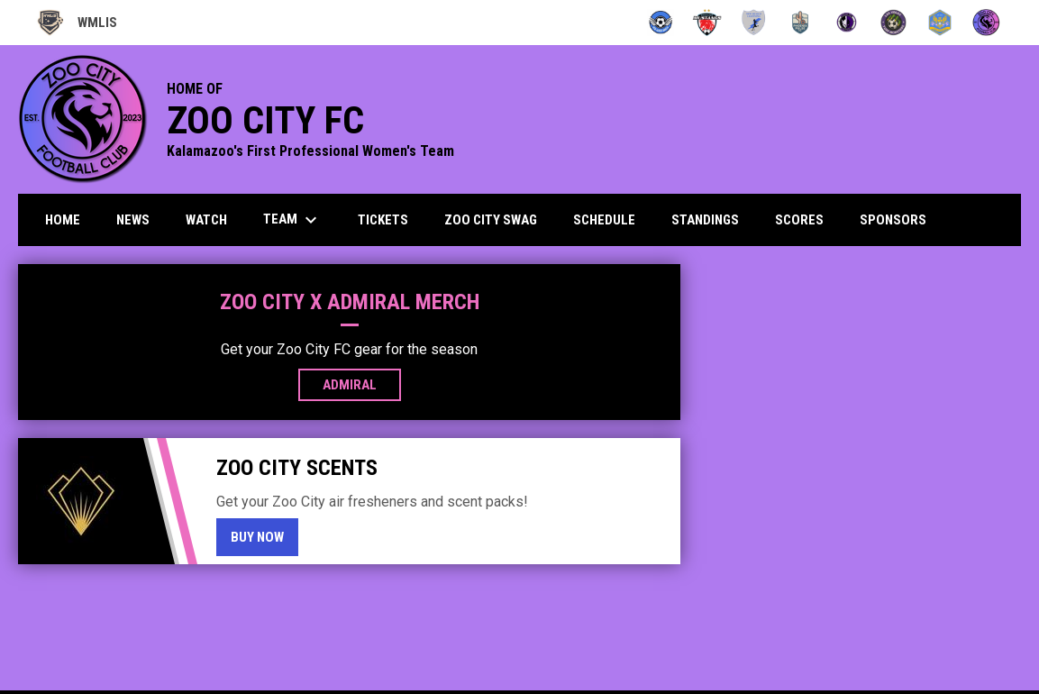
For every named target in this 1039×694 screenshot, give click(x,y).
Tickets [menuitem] (383, 220)
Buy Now (264, 536)
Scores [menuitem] (799, 220)
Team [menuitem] (292, 220)
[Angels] (661, 22)
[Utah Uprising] (940, 22)
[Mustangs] (707, 22)
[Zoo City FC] (986, 22)
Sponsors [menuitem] (893, 220)
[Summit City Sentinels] (846, 22)
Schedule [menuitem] (604, 220)
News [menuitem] (133, 220)
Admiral (362, 384)
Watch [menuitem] (206, 220)
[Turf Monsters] (893, 22)
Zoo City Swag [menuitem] (490, 220)
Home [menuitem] (62, 220)
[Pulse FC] (800, 22)
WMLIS (76, 22)
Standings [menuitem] (705, 220)
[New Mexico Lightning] (753, 22)
